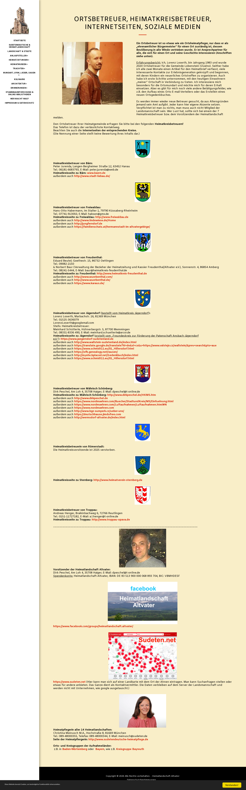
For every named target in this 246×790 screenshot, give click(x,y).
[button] (19, 56)
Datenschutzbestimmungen (141, 780)
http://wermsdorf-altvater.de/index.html (99, 417)
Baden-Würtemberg (74, 749)
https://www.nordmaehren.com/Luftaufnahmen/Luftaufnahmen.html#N (120, 405)
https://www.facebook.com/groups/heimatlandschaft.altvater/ (93, 626)
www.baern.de (96, 173)
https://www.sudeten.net (69, 682)
